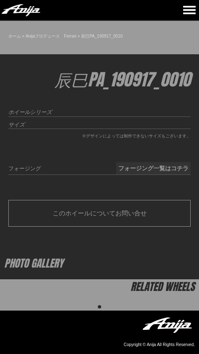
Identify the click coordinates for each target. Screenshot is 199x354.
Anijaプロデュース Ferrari (51, 36)
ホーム (14, 36)
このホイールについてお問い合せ (100, 213)
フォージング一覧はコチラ (153, 168)
